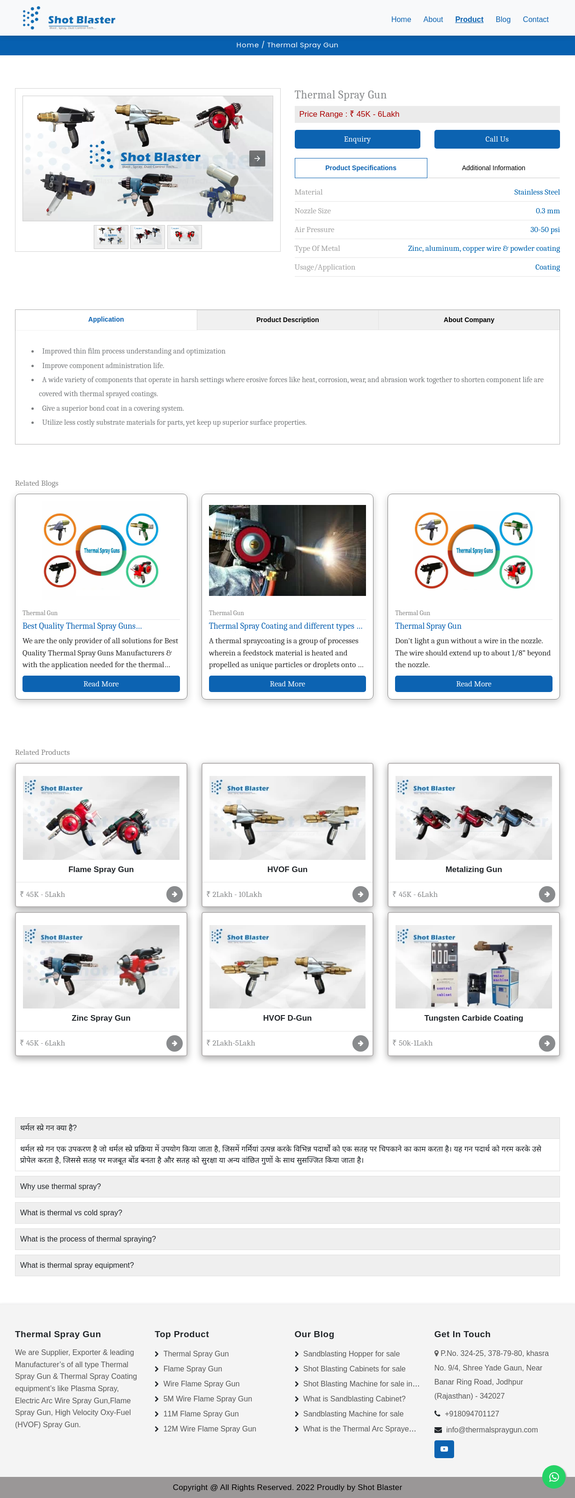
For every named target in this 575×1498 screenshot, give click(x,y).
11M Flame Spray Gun (201, 1414)
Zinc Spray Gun (101, 1018)
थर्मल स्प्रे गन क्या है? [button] (48, 1128)
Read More (101, 683)
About (433, 19)
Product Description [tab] (287, 320)
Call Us (497, 139)
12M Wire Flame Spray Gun (210, 1429)
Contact (536, 19)
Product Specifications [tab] (360, 168)
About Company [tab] (469, 320)
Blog (503, 19)
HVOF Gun (288, 869)
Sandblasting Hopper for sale (351, 1354)
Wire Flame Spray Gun (202, 1384)
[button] (257, 158)
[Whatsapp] (554, 1477)
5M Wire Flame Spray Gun (208, 1399)
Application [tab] (106, 319)
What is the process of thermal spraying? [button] (88, 1239)
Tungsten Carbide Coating (474, 1018)
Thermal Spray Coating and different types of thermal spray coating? (286, 627)
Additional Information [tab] (493, 168)
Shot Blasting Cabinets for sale (354, 1369)
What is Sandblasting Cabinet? (354, 1399)
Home (403, 18)
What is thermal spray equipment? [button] (77, 1265)
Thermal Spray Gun (428, 626)
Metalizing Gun (474, 869)
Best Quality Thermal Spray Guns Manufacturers (78, 627)
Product (469, 19)
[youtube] (444, 1449)
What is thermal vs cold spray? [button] (71, 1213)
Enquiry (357, 139)
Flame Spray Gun (101, 869)
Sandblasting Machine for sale (353, 1414)
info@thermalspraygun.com (492, 1430)
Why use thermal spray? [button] (60, 1186)
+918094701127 (472, 1414)
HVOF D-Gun (287, 1018)
